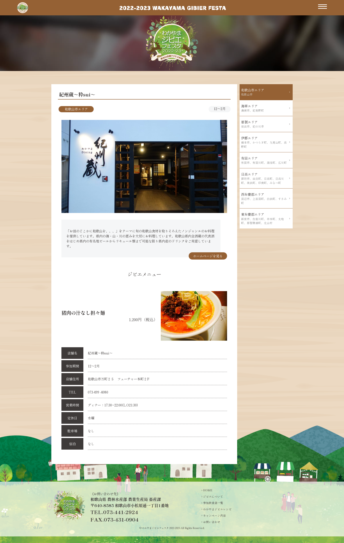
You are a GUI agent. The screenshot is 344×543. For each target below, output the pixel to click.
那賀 (264, 124)
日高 (264, 178)
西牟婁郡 (264, 198)
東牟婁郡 (264, 218)
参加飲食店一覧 (213, 503)
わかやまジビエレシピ (217, 509)
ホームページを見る (208, 255)
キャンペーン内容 (214, 516)
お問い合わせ (211, 522)
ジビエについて (213, 496)
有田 (264, 160)
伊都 (264, 142)
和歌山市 (264, 92)
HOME (207, 490)
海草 (264, 108)
